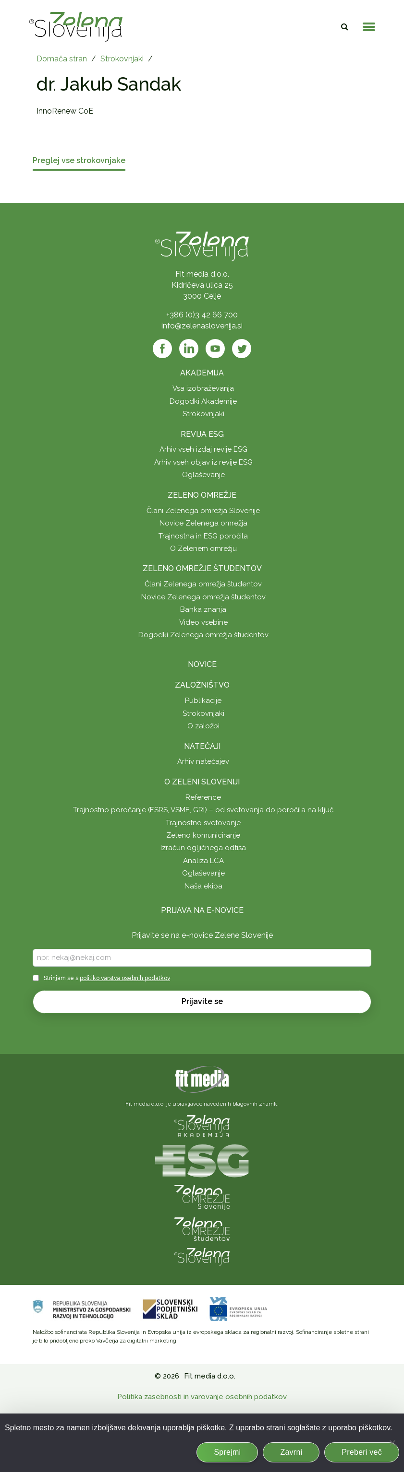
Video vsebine (203, 622)
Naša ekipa (203, 886)
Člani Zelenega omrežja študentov (203, 584)
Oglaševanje (203, 474)
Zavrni (291, 1452)
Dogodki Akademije (203, 401)
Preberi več (362, 1452)
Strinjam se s (107, 978)
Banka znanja (203, 609)
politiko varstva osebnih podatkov (125, 978)
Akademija (202, 372)
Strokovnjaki (122, 58)
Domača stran (62, 58)
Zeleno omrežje (202, 495)
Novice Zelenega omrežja (203, 523)
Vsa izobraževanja (203, 388)
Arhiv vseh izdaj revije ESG (203, 449)
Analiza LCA (203, 860)
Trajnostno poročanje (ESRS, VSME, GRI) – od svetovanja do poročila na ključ (203, 810)
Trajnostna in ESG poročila (203, 536)
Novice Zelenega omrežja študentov (203, 597)
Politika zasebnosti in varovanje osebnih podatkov (202, 1396)
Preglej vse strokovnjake (79, 161)
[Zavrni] (392, 1443)
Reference (203, 797)
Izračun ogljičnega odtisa (203, 847)
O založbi (203, 726)
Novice (202, 664)
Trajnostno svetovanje (203, 822)
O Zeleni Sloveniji (202, 781)
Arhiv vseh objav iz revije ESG (203, 462)
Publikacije (203, 700)
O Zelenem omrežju (203, 548)
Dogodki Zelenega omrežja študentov (203, 635)
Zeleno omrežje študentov (202, 568)
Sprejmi (227, 1452)
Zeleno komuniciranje (203, 835)
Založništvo (202, 684)
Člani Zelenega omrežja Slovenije (203, 510)
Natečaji (202, 746)
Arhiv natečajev (203, 761)
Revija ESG (202, 434)
